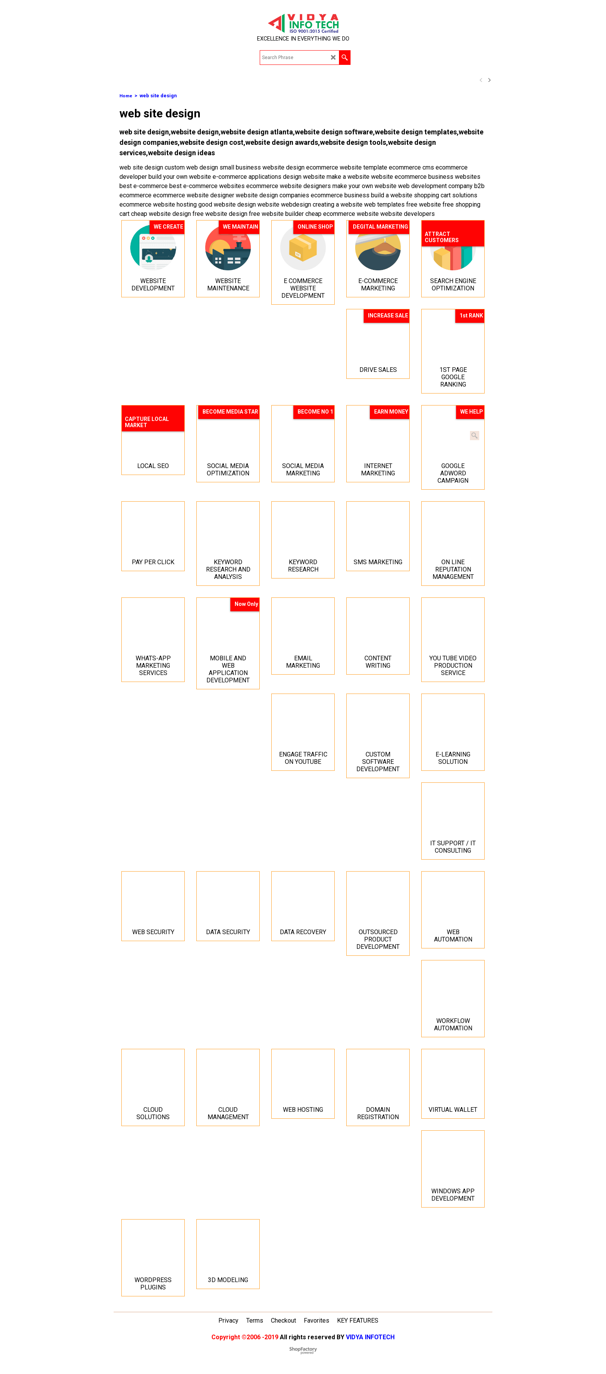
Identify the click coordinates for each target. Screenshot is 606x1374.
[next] (488, 79)
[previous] (481, 79)
